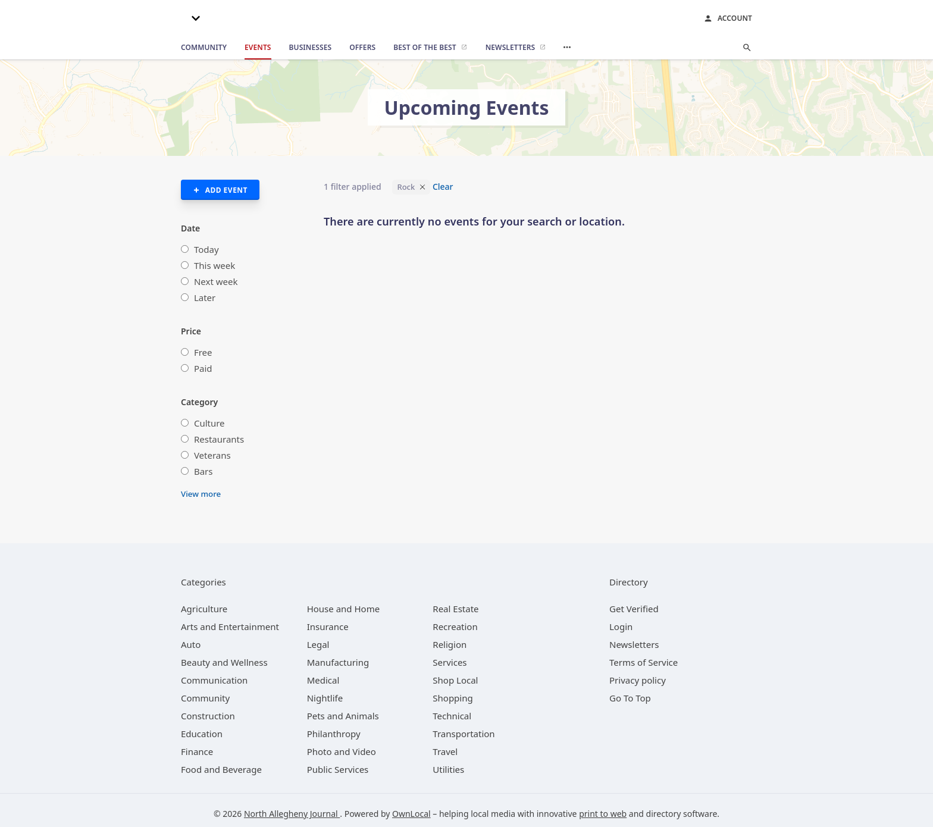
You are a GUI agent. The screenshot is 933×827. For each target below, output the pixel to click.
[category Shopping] (452, 698)
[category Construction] (208, 716)
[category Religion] (450, 644)
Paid (203, 368)
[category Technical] (452, 716)
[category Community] (205, 698)
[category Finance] (197, 751)
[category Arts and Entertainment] (230, 626)
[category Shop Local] (455, 680)
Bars (203, 471)
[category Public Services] (338, 769)
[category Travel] (445, 751)
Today (206, 249)
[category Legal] (318, 644)
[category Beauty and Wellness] (224, 662)
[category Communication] (214, 680)
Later (204, 297)
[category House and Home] (343, 609)
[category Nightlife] (325, 698)
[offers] (362, 47)
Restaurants (219, 439)
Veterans (212, 455)
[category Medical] (323, 680)
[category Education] (202, 734)
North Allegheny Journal (292, 813)
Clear (443, 186)
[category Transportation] (463, 734)
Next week (216, 281)
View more (201, 493)
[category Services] (450, 662)
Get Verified (634, 609)
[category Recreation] (455, 626)
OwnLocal (411, 813)
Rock (406, 186)
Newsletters (634, 644)
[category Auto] (191, 644)
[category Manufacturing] (338, 662)
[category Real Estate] (455, 609)
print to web (603, 813)
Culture (209, 423)
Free (203, 352)
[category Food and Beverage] (221, 769)
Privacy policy (637, 680)
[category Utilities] (448, 769)
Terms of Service (643, 662)
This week (214, 265)
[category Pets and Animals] (343, 716)
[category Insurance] (328, 626)
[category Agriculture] (204, 609)
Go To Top (630, 698)
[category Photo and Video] (341, 751)
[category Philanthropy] (334, 734)
